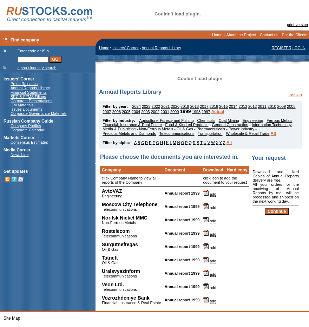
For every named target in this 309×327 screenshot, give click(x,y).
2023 (146, 106)
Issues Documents (26, 109)
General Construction (230, 125)
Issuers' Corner (19, 79)
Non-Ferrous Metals (156, 129)
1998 (196, 112)
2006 (116, 112)
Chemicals (206, 120)
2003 (145, 112)
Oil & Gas (185, 129)
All (273, 133)
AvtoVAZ (112, 191)
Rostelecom (116, 231)
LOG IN (298, 48)
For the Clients (294, 35)
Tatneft (110, 258)
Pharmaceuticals (211, 129)
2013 (242, 106)
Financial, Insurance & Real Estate (132, 125)
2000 (174, 112)
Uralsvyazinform (121, 271)
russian (295, 94)
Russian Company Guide (28, 121)
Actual (217, 111)
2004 (136, 112)
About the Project (241, 35)
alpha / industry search (37, 68)
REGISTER (281, 48)
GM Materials (22, 105)
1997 (206, 112)
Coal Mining (229, 120)
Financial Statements (29, 92)
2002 (155, 112)
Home (217, 35)
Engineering (253, 120)
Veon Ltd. (113, 284)
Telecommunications (177, 133)
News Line (19, 154)
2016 (214, 106)
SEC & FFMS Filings (28, 96)
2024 (136, 106)
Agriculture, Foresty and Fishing (166, 120)
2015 (223, 106)
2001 (164, 112)
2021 (165, 106)
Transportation (210, 133)
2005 (126, 112)
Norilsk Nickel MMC (124, 218)
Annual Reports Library (30, 88)
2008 (291, 106)
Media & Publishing (119, 129)
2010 (272, 106)
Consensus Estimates (29, 142)
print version (297, 24)
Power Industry (241, 129)
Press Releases (24, 83)
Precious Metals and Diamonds (129, 133)
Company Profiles (26, 126)
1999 (185, 111)
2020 (175, 106)
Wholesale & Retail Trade (247, 133)
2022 (155, 106)
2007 (107, 112)
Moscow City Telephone (129, 204)
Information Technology (272, 125)
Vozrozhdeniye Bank (126, 298)
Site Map (12, 318)
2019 (184, 106)
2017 (204, 106)
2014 (233, 106)
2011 (262, 106)
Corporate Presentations (31, 101)
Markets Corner (19, 137)
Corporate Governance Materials (39, 113)
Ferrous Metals (279, 120)
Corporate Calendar (28, 130)
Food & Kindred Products (187, 125)
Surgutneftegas (120, 244)
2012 (252, 106)
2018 (194, 106)
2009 (281, 106)
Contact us (269, 35)
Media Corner (17, 150)
